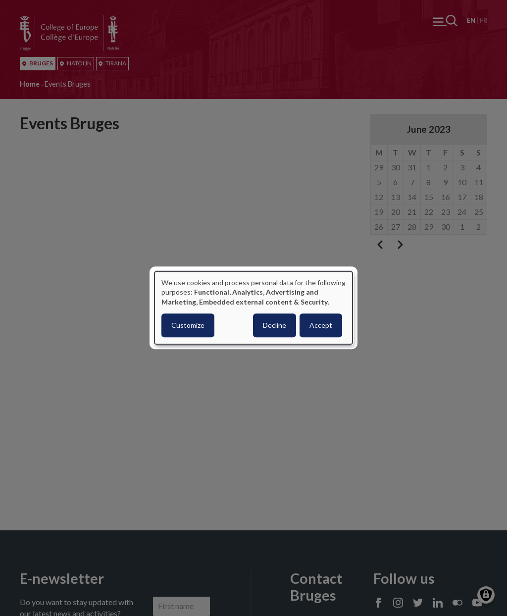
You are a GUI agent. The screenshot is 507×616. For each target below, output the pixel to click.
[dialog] (253, 307)
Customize (187, 325)
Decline (274, 325)
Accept (320, 325)
